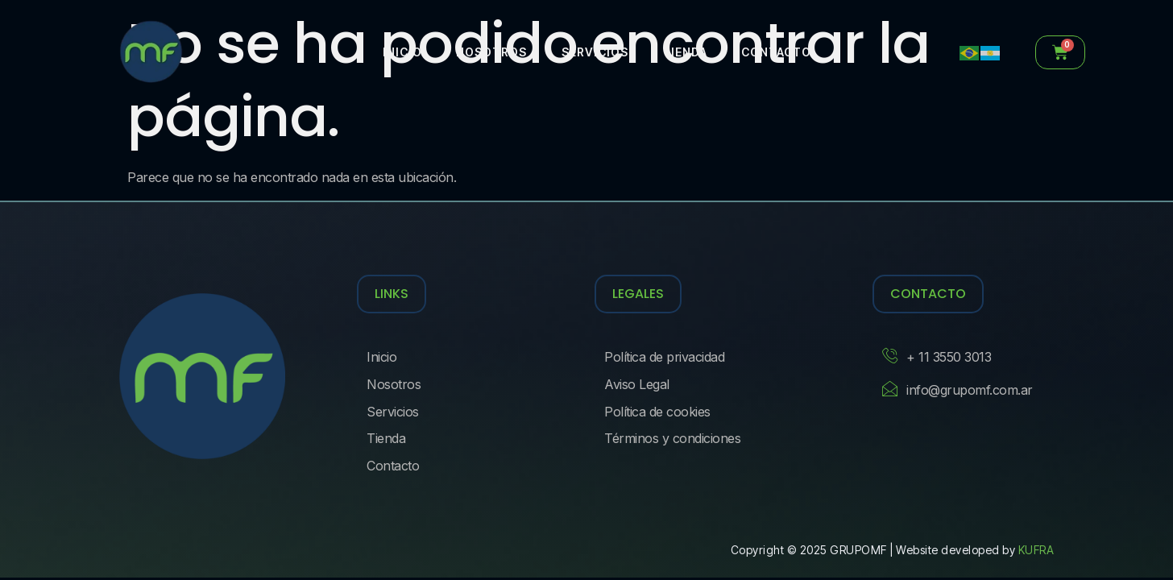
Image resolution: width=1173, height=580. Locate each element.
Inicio (403, 52)
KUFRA (1036, 550)
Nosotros (490, 52)
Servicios (591, 52)
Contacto (770, 52)
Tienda (680, 52)
